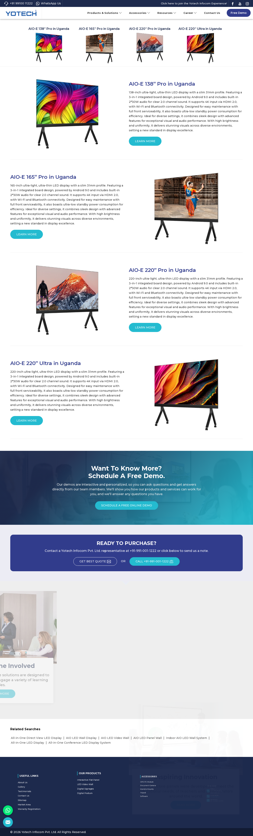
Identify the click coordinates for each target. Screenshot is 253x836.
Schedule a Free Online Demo (126, 507)
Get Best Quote (98, 563)
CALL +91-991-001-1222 (158, 563)
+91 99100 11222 (18, 3)
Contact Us (212, 12)
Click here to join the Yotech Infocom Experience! (194, 3)
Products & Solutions (104, 12)
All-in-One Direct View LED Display (36, 738)
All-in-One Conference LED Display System (79, 742)
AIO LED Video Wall (115, 738)
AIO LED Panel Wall (147, 738)
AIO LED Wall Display (81, 738)
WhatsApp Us (48, 3)
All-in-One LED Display (27, 742)
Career (190, 12)
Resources (166, 12)
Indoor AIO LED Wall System (186, 738)
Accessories (139, 12)
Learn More (145, 142)
